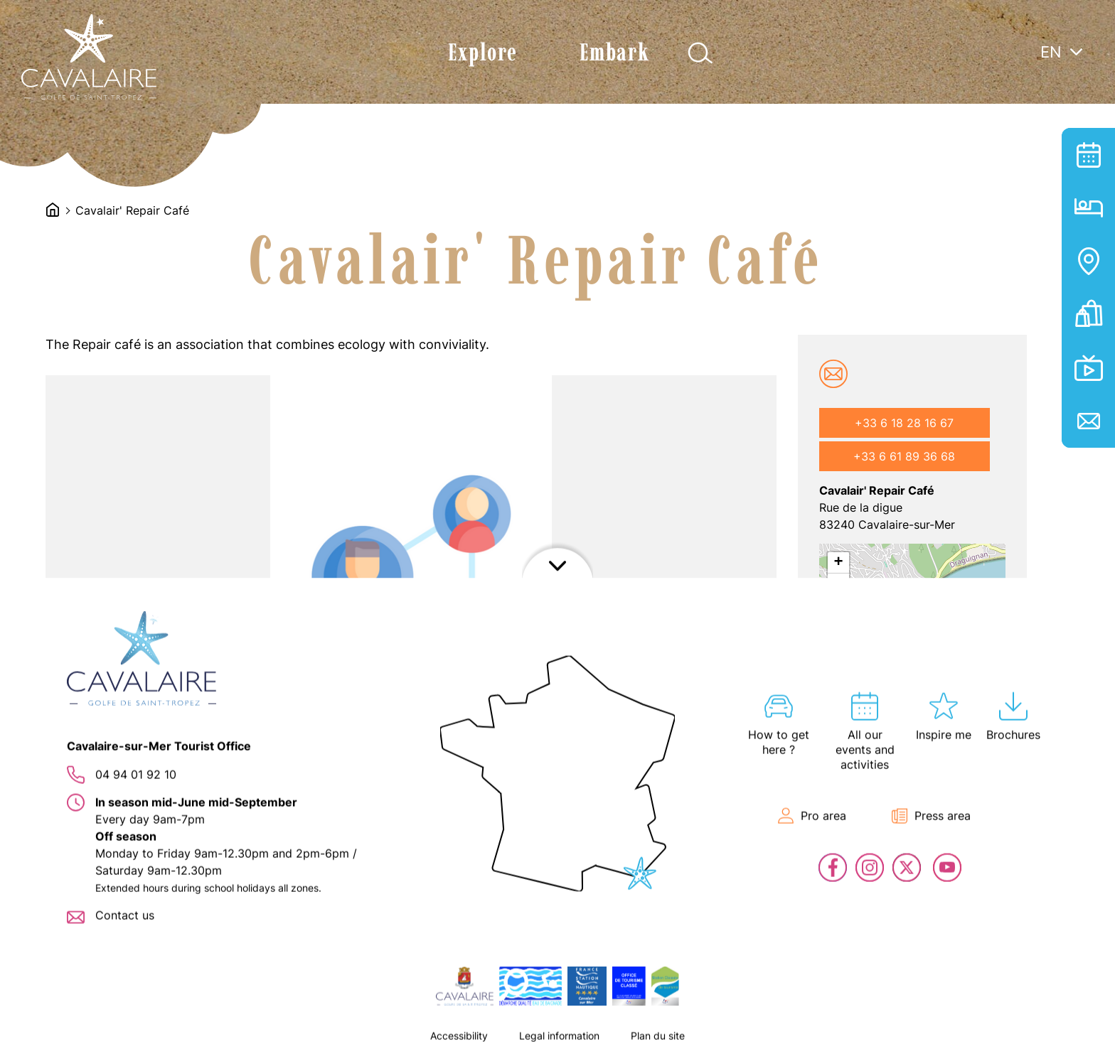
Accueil (53, 210)
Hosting (1088, 208)
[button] (161, 814)
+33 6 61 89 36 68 (904, 456)
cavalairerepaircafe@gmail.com (833, 374)
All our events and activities (1088, 154)
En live (1088, 367)
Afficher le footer (557, 1026)
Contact (1088, 421)
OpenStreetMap (923, 774)
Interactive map (1088, 261)
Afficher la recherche (700, 53)
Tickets (1088, 314)
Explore (483, 52)
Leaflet (834, 774)
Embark (615, 52)
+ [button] (838, 563)
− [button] (838, 584)
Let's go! (874, 745)
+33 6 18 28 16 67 (904, 423)
